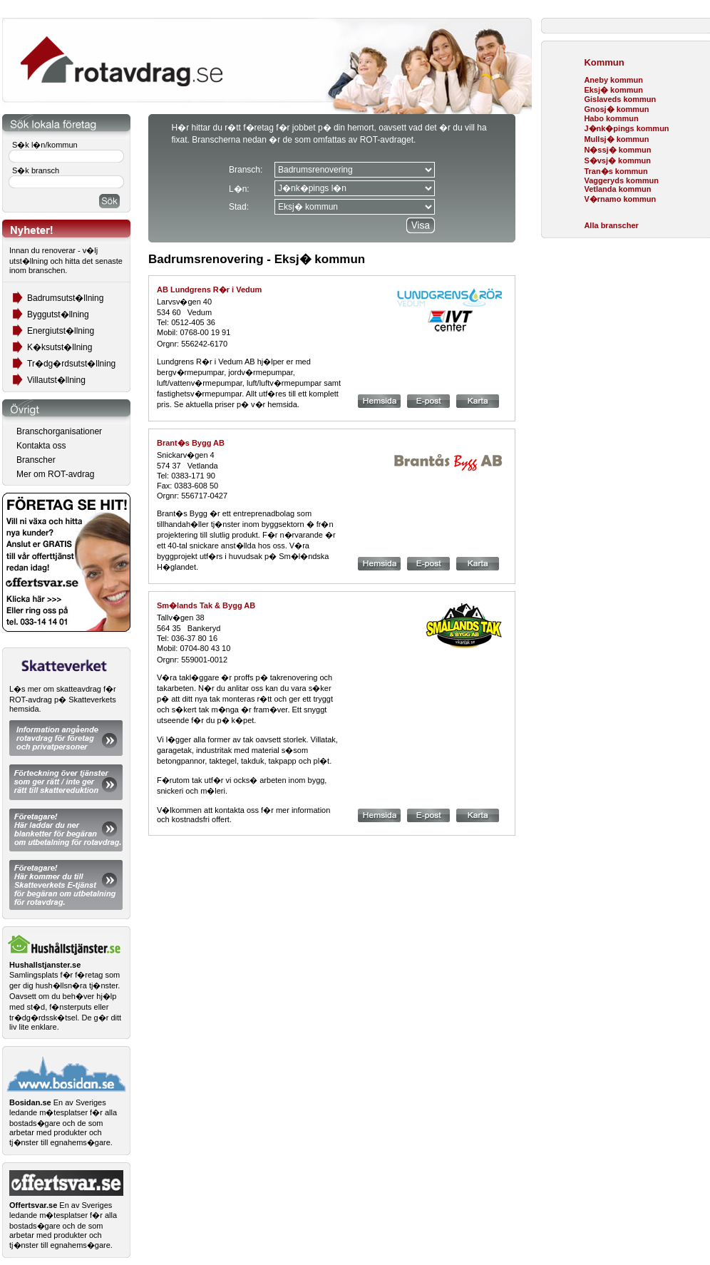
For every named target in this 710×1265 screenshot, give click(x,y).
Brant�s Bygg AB (191, 443)
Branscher (36, 460)
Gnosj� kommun (616, 109)
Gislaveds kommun (620, 99)
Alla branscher (611, 225)
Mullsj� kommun (616, 139)
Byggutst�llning (58, 314)
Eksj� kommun (613, 90)
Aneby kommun (613, 80)
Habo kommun (611, 118)
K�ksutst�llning (59, 347)
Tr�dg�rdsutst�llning (71, 364)
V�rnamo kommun (620, 199)
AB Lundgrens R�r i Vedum (209, 289)
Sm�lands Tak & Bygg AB (206, 605)
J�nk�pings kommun (626, 128)
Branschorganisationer (59, 431)
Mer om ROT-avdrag (55, 474)
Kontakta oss (41, 446)
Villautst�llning (56, 380)
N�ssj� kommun (617, 149)
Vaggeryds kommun (621, 180)
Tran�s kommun (615, 171)
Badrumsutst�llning (65, 298)
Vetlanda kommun (617, 189)
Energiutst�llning (60, 331)
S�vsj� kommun (617, 160)
